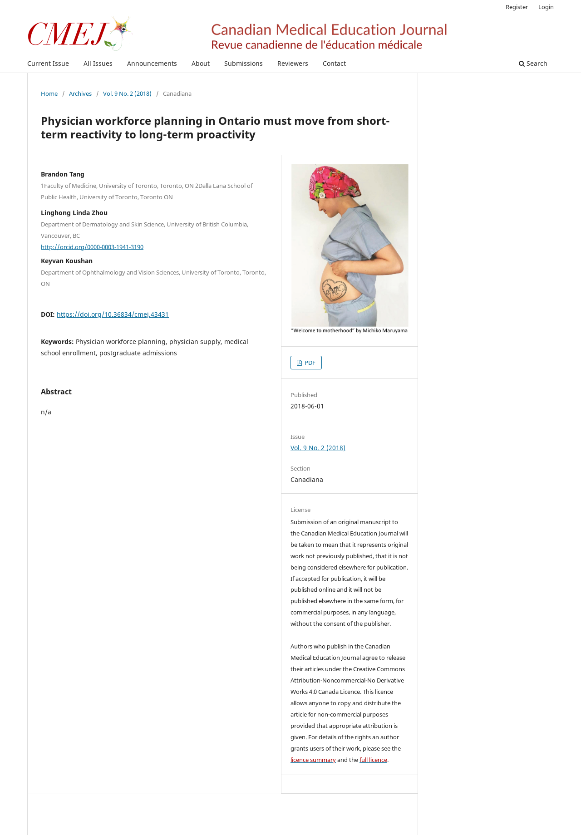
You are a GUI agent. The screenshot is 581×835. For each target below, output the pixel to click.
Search (533, 63)
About (201, 63)
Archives (80, 93)
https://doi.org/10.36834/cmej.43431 (113, 314)
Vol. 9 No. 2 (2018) (127, 93)
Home (49, 93)
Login (546, 7)
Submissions (243, 63)
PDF (309, 363)
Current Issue (48, 63)
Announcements (152, 63)
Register (517, 7)
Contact (334, 63)
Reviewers (292, 63)
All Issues (98, 63)
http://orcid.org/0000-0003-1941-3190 (92, 246)
